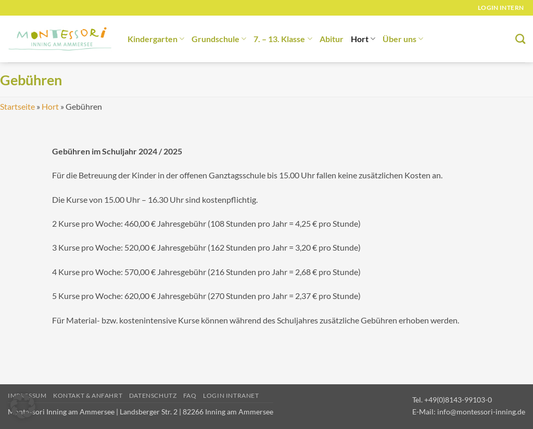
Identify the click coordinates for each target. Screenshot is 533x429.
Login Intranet (231, 395)
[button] (23, 406)
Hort (363, 39)
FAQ (190, 395)
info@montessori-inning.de (481, 411)
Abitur (332, 39)
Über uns (403, 39)
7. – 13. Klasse (282, 39)
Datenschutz (153, 395)
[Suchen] (520, 39)
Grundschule (219, 39)
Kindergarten (156, 39)
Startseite (17, 106)
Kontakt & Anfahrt (87, 395)
